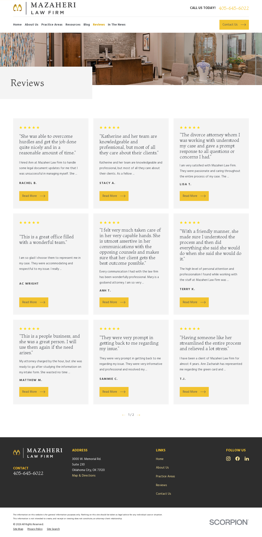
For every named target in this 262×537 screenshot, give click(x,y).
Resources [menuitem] (73, 24)
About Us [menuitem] (31, 24)
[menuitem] (18, 529)
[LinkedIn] (247, 458)
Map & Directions (84, 475)
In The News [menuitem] (116, 24)
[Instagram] (228, 458)
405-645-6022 (234, 8)
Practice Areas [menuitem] (51, 24)
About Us (162, 467)
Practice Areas (165, 476)
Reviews (161, 485)
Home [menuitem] (17, 24)
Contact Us (163, 493)
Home (160, 459)
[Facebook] (237, 458)
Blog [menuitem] (87, 24)
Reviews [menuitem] (99, 24)
